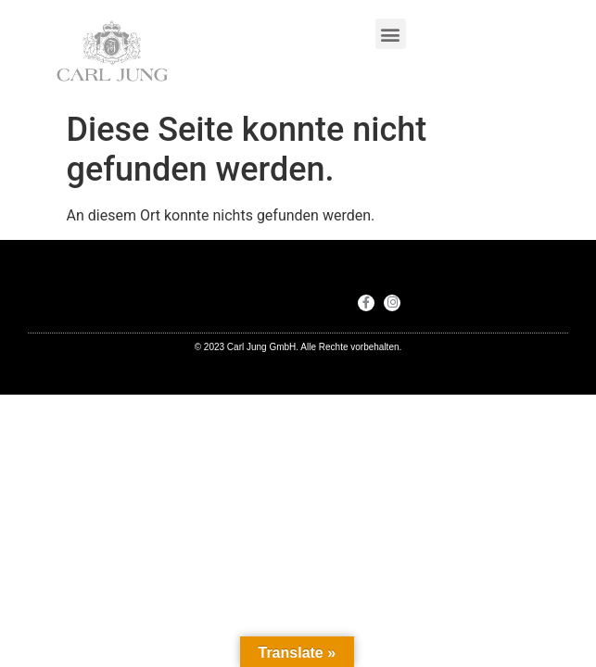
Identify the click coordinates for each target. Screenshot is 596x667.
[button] (390, 34)
